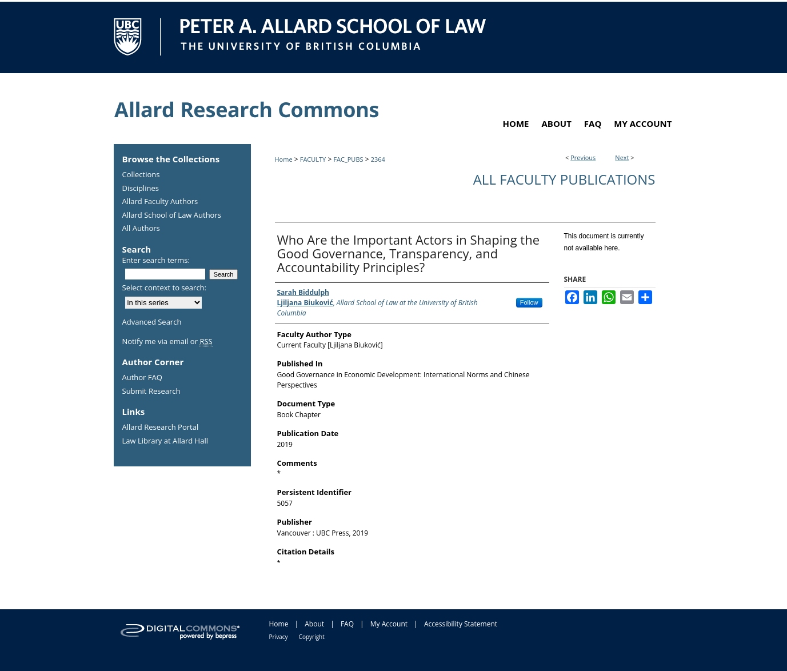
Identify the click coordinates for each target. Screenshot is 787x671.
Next (622, 157)
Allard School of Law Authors (171, 215)
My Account (389, 624)
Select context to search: (164, 287)
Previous (583, 157)
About (314, 624)
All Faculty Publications (564, 179)
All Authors (141, 228)
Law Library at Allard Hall (165, 441)
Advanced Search (152, 322)
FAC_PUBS (348, 159)
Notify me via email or (167, 341)
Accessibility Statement (460, 624)
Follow (529, 302)
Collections (141, 174)
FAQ (347, 624)
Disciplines (140, 188)
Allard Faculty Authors (160, 201)
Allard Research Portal (160, 427)
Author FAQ (142, 377)
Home (284, 159)
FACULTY (313, 159)
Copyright (312, 637)
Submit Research (151, 391)
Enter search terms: (156, 260)
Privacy (278, 637)
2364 (378, 159)
